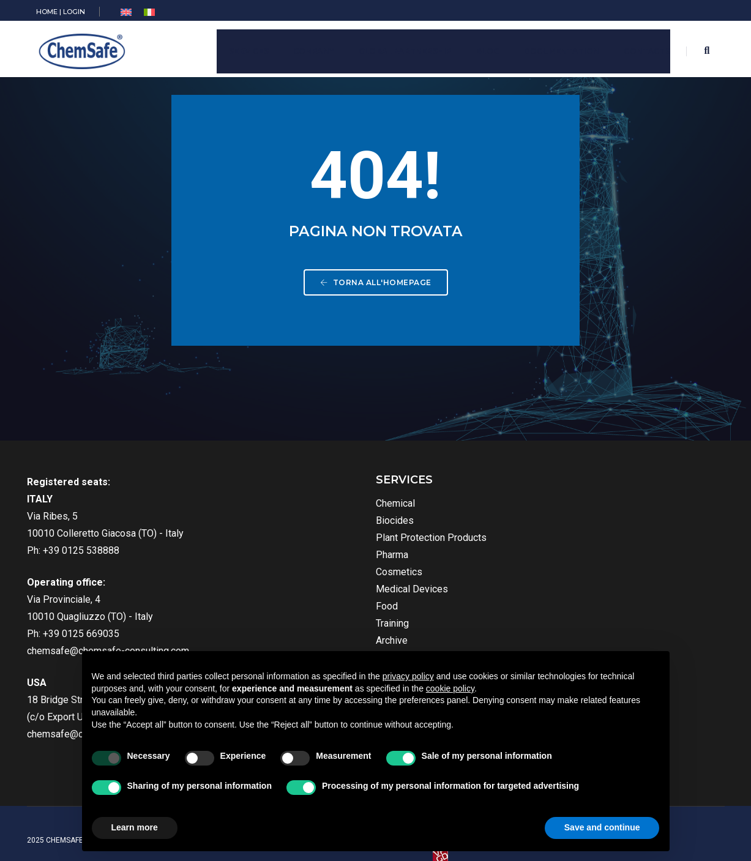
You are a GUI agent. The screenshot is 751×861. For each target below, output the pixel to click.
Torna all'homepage (376, 292)
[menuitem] (129, 13)
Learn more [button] (134, 827)
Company (308, 47)
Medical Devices (302, 593)
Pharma (282, 559)
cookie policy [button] (450, 688)
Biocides (285, 525)
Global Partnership (399, 47)
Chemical (285, 507)
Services (243, 47)
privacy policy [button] (408, 676)
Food (277, 610)
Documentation (556, 47)
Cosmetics (289, 576)
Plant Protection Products (321, 542)
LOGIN (78, 11)
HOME (50, 11)
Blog (482, 47)
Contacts (642, 47)
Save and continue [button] (602, 827)
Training (282, 627)
